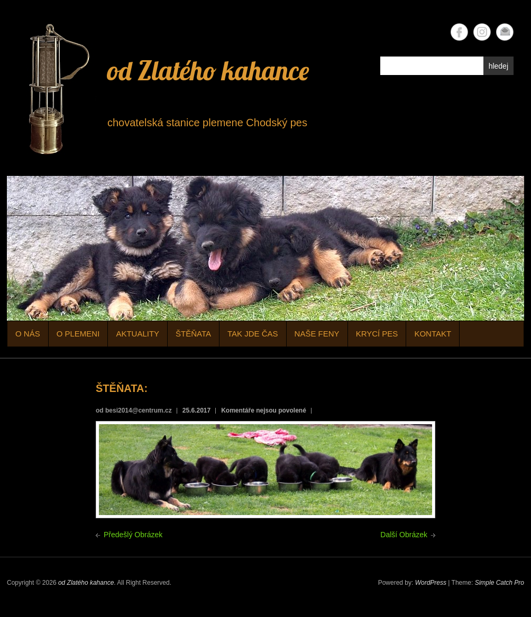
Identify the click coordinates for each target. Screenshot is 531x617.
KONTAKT (432, 333)
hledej (498, 66)
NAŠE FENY (317, 333)
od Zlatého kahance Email (505, 32)
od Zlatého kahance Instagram (482, 32)
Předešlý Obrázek (133, 534)
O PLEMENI (78, 333)
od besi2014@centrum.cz (134, 410)
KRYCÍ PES (377, 333)
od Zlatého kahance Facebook (459, 32)
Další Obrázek (403, 534)
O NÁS (27, 333)
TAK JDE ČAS (252, 333)
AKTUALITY (137, 333)
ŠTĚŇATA (193, 333)
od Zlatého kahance (208, 70)
